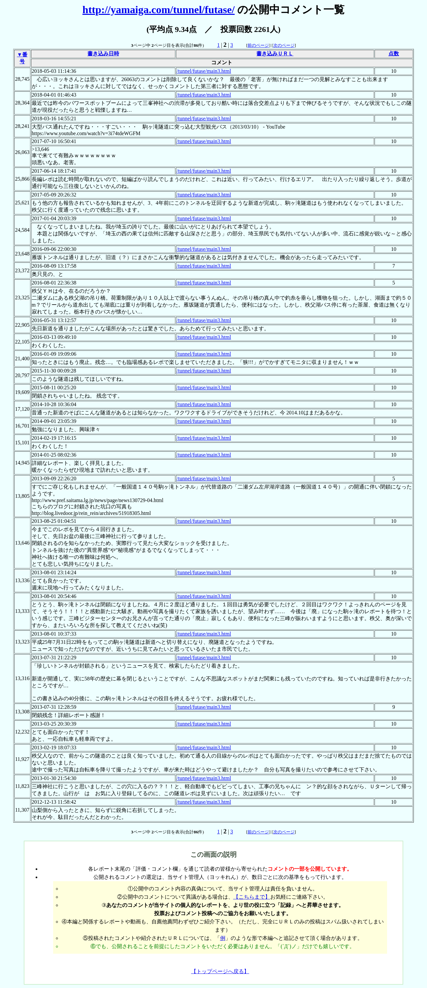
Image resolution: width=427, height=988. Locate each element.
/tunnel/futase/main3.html (204, 71)
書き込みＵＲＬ (274, 53)
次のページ (284, 45)
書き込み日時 (103, 53)
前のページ (258, 45)
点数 (393, 53)
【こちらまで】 (251, 897)
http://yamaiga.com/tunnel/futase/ (158, 9)
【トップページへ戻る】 (220, 971)
